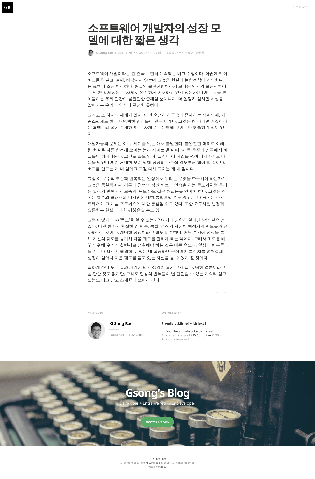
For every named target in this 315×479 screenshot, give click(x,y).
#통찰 (200, 53)
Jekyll (202, 323)
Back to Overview (157, 422)
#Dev (139, 53)
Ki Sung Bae (202, 335)
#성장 (170, 53)
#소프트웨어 (185, 53)
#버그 (160, 53)
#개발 (150, 53)
